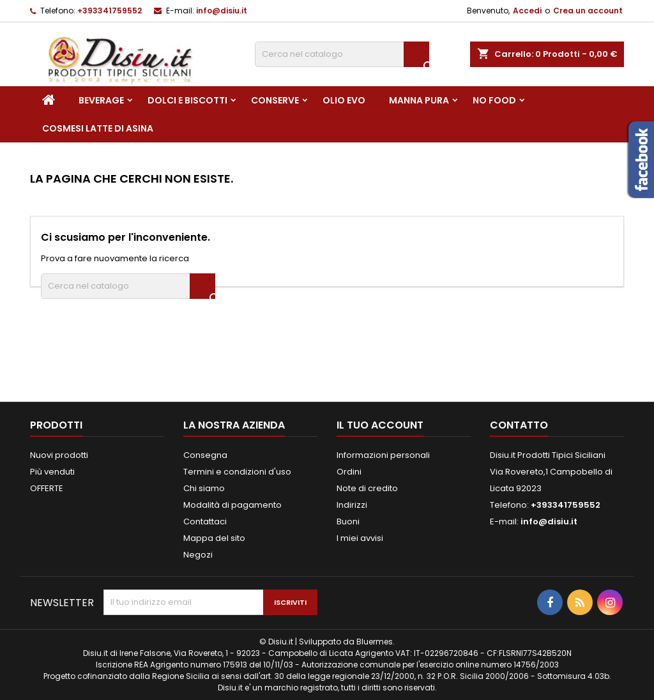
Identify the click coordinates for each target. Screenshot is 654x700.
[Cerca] (342, 54)
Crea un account (588, 10)
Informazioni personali (383, 455)
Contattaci (205, 521)
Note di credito (367, 488)
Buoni (348, 521)
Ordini (349, 472)
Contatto (519, 425)
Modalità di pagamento (232, 505)
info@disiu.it (221, 10)
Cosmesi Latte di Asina (97, 128)
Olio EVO (344, 100)
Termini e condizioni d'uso (237, 472)
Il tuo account (380, 425)
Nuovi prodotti (59, 455)
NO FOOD (494, 100)
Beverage (101, 100)
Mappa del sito (214, 538)
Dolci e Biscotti (187, 100)
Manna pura (419, 100)
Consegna (205, 455)
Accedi (527, 10)
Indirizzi (352, 505)
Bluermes (374, 641)
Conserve (275, 100)
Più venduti (52, 472)
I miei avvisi (360, 538)
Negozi (198, 555)
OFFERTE (46, 488)
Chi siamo (204, 488)
